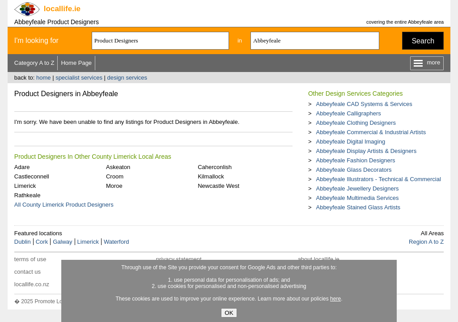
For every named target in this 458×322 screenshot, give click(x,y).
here (335, 299)
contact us (27, 271)
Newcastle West (218, 185)
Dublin (22, 241)
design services (127, 77)
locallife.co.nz (31, 284)
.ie (62, 8)
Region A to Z (426, 241)
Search (422, 41)
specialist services (78, 77)
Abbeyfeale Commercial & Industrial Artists (371, 132)
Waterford (116, 241)
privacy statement (179, 259)
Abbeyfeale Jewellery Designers (357, 188)
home (43, 77)
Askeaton (118, 167)
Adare (22, 167)
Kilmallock (211, 176)
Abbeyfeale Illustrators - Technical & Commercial (378, 179)
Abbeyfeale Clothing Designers (356, 122)
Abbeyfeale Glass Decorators (353, 169)
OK (229, 312)
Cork (42, 241)
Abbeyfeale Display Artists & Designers (366, 151)
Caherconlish (215, 167)
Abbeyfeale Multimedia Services (357, 198)
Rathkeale (27, 195)
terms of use (30, 259)
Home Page (76, 62)
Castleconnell (31, 176)
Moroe (114, 185)
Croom (114, 176)
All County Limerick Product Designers (64, 204)
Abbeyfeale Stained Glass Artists (358, 207)
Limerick (25, 185)
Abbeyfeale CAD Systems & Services (364, 104)
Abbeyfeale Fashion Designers (355, 160)
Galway (62, 241)
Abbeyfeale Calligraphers (348, 113)
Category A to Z (34, 62)
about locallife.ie (318, 259)
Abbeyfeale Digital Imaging (350, 141)
